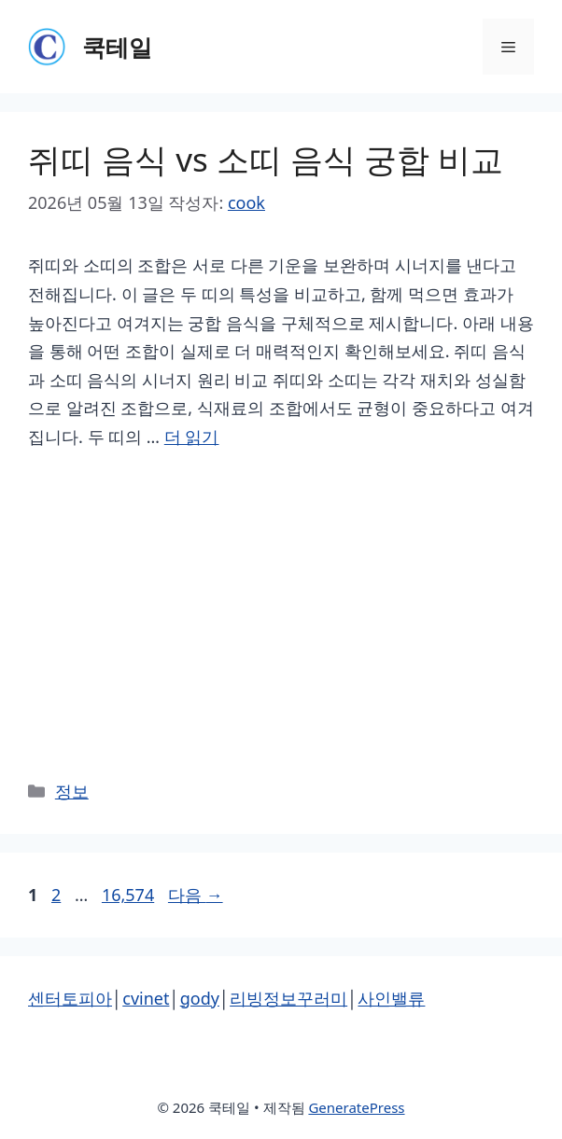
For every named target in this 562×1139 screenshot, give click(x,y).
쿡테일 (117, 47)
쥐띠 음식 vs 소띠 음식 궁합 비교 (265, 159)
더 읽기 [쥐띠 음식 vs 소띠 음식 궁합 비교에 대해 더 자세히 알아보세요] (191, 436)
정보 (72, 791)
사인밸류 (391, 998)
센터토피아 (70, 998)
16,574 (127, 894)
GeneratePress (356, 1107)
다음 (195, 894)
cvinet (145, 998)
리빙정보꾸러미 (288, 998)
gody (199, 998)
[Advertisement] (281, 612)
